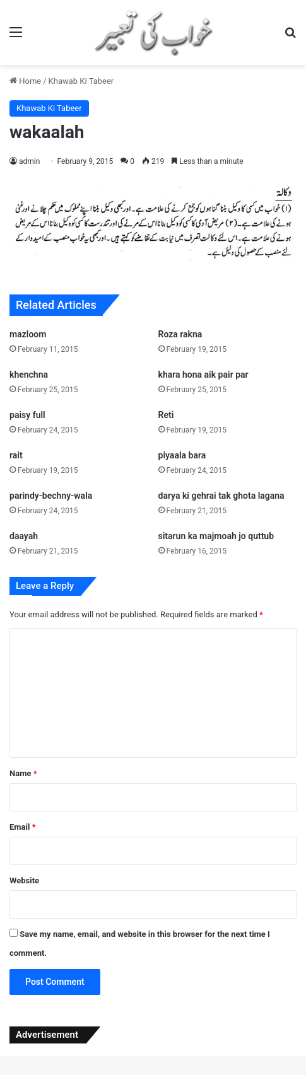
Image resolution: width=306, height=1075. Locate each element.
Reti (166, 415)
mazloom (27, 334)
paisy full (27, 415)
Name (23, 773)
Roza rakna (180, 334)
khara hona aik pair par (203, 374)
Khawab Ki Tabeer (81, 81)
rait (16, 455)
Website (24, 880)
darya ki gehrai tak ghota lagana (221, 496)
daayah (23, 536)
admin (29, 161)
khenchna (28, 374)
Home (25, 81)
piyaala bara (182, 455)
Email (22, 827)
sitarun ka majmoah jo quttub (216, 536)
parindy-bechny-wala (50, 496)
